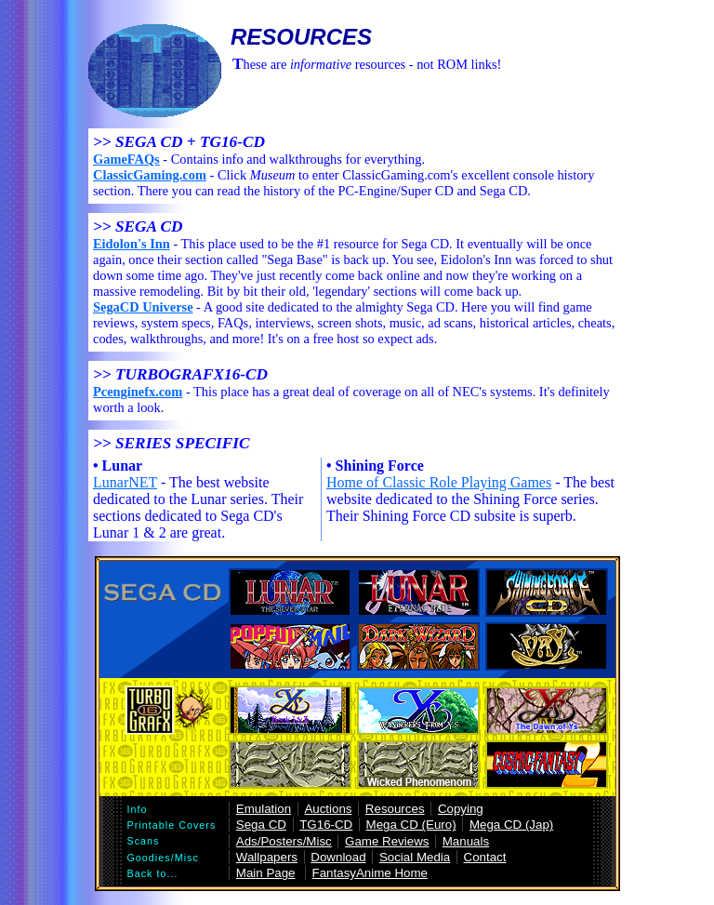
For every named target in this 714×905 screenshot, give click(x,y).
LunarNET (125, 482)
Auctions (327, 809)
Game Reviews (387, 841)
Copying (460, 809)
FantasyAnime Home (370, 873)
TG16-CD (325, 825)
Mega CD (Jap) (511, 825)
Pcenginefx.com (137, 391)
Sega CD (261, 825)
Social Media (414, 857)
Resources (395, 809)
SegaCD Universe (143, 306)
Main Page (266, 873)
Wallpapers (267, 857)
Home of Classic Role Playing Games (438, 482)
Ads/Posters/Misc (284, 841)
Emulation (263, 809)
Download (338, 857)
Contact (485, 857)
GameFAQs (126, 159)
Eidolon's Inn (131, 243)
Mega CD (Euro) (411, 825)
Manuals (466, 841)
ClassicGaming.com (149, 174)
